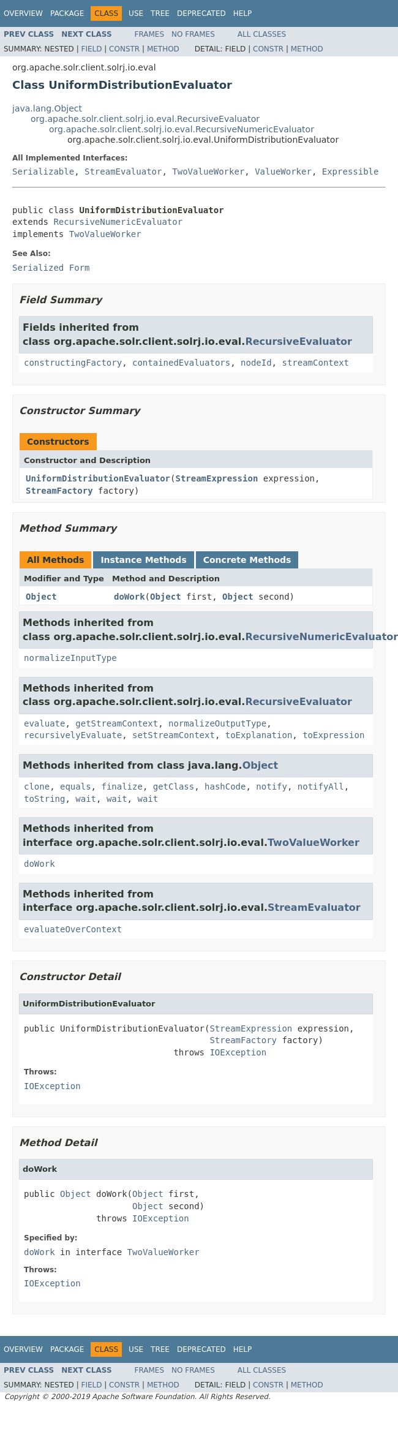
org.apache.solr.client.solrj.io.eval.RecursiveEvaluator (145, 119)
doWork (129, 597)
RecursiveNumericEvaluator (117, 222)
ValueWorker (283, 171)
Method (163, 49)
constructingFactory (73, 363)
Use (136, 13)
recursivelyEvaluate (73, 735)
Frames (150, 34)
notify (271, 786)
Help (242, 13)
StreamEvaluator (123, 171)
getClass (173, 786)
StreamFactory (59, 491)
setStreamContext (173, 735)
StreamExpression (216, 478)
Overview (23, 13)
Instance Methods (143, 560)
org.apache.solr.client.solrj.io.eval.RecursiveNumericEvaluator (181, 129)
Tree (160, 13)
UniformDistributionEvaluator (98, 478)
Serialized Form (50, 268)
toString (44, 799)
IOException (237, 1052)
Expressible (350, 171)
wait (85, 799)
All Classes (262, 34)
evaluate (44, 723)
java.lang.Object (47, 108)
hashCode (225, 786)
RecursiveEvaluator (298, 341)
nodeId (256, 363)
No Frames (193, 34)
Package (67, 13)
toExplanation (259, 735)
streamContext (315, 363)
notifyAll (321, 786)
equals (75, 786)
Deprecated (201, 13)
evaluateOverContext (73, 929)
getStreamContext (116, 723)
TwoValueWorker (208, 171)
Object (41, 597)
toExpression (333, 735)
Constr (124, 49)
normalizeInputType (70, 658)
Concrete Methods (247, 560)
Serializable (43, 171)
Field (91, 49)
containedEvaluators (181, 363)
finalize (121, 786)
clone (37, 786)
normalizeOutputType (217, 723)
